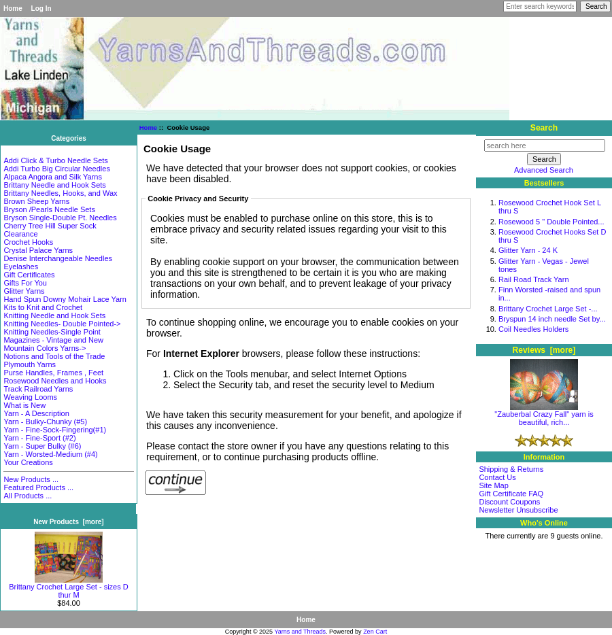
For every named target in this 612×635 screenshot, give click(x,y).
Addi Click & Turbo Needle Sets (55, 160)
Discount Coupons (509, 502)
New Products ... (30, 479)
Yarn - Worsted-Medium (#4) (50, 454)
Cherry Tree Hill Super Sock (49, 226)
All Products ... (27, 496)
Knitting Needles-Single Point (51, 332)
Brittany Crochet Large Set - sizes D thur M (68, 587)
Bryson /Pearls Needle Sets (49, 209)
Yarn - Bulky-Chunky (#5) (45, 421)
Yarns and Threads (300, 631)
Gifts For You (25, 283)
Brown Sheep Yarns (36, 201)
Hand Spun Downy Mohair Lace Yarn (64, 299)
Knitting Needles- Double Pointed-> (61, 324)
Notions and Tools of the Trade (54, 356)
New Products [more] (68, 522)
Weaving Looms (30, 397)
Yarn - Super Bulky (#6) (42, 446)
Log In (41, 8)
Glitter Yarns (23, 291)
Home (12, 8)
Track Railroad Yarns (38, 389)
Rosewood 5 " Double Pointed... (551, 222)
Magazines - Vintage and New (53, 340)
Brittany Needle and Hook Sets (54, 185)
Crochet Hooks (28, 242)
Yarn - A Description (36, 413)
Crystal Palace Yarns (38, 250)
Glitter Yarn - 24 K (528, 250)
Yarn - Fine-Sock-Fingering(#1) (54, 430)
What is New (24, 405)
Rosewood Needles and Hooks (54, 381)
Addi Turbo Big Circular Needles (56, 169)
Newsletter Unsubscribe (518, 510)
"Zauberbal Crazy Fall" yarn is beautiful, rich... (543, 414)
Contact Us (497, 477)
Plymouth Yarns (29, 364)
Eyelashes (20, 266)
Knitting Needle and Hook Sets (54, 315)
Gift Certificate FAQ (511, 494)
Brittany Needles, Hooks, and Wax (60, 193)
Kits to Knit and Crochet (42, 307)
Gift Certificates (28, 275)
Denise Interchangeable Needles (57, 258)
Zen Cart (375, 631)
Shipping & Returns (511, 469)
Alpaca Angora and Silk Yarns (52, 177)
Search (544, 128)
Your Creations (27, 462)
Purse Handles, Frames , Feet (53, 372)
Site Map (493, 485)
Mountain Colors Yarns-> (44, 348)
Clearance (20, 234)
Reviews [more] (544, 350)
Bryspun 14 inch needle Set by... (552, 319)
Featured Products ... (38, 487)
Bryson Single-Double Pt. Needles (59, 217)
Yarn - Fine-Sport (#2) (39, 438)
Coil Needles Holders (533, 329)
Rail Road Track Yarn (533, 279)
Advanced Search (543, 170)
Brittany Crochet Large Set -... (548, 309)
